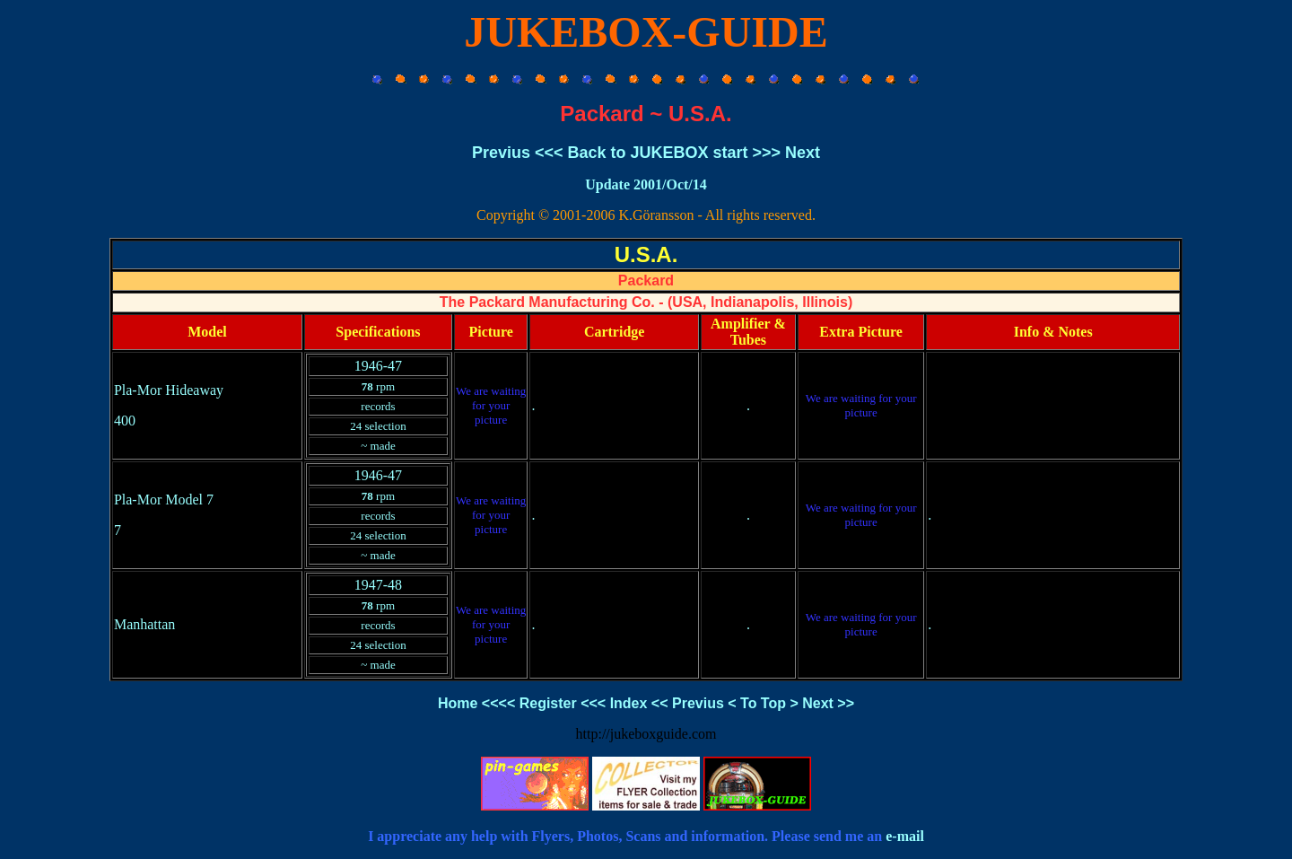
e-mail (905, 836)
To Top (763, 703)
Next (802, 153)
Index (629, 703)
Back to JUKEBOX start (657, 153)
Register (548, 703)
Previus (501, 153)
